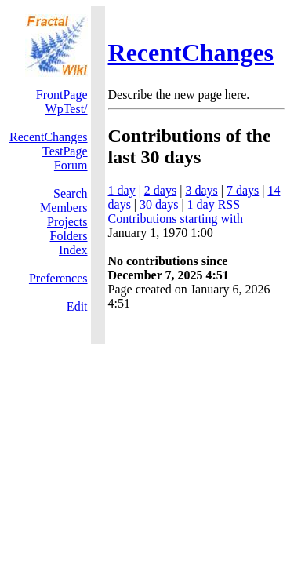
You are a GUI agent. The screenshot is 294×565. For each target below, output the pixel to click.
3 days (201, 190)
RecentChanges (191, 52)
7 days (243, 190)
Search (70, 193)
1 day (122, 190)
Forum (71, 165)
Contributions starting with (175, 218)
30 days (159, 204)
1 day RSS (214, 204)
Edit (77, 306)
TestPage (65, 151)
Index (73, 250)
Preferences (58, 278)
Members (63, 207)
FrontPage (62, 94)
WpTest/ (66, 108)
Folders (69, 235)
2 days (160, 190)
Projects (67, 221)
